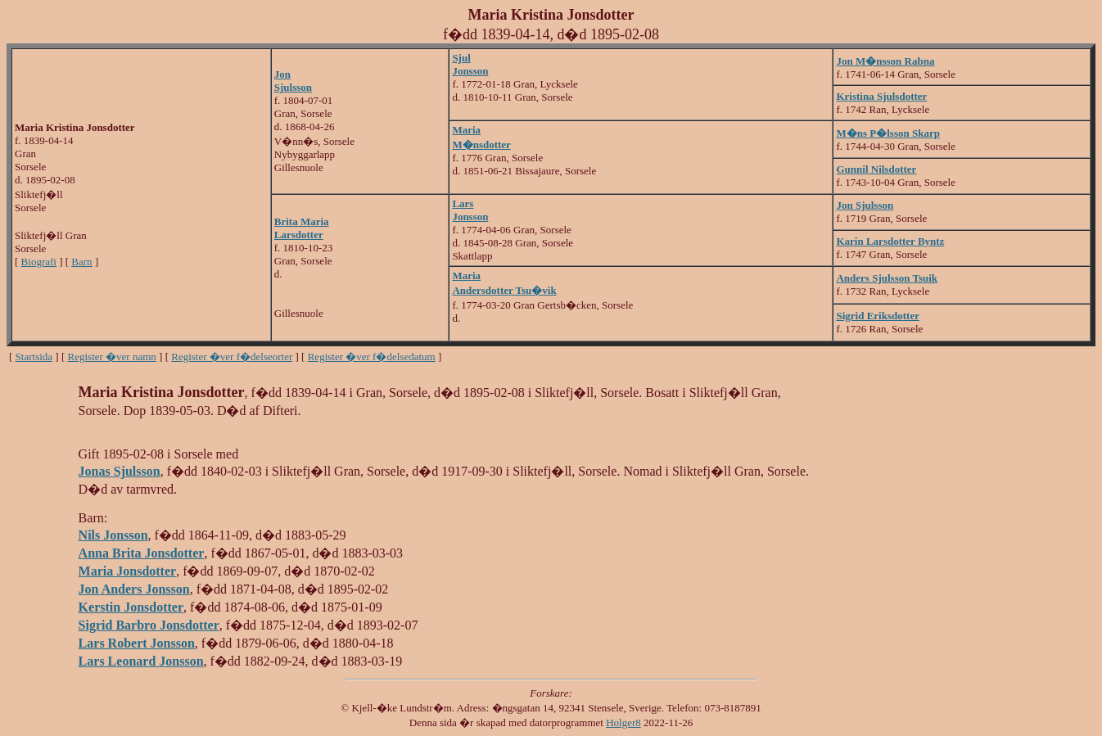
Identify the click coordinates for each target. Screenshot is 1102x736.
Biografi (38, 261)
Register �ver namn (112, 356)
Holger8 (623, 722)
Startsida (34, 356)
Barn (81, 261)
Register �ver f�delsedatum (372, 356)
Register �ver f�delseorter (231, 356)
